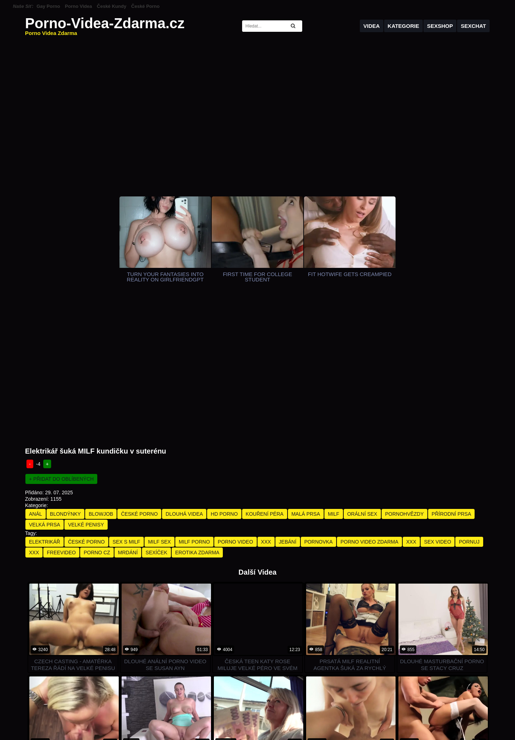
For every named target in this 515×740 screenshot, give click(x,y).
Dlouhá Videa (184, 370)
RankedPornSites (215, 716)
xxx (266, 398)
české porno (86, 398)
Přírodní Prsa (451, 370)
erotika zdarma (197, 408)
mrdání (128, 408)
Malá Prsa (305, 370)
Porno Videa (78, 6)
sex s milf (126, 398)
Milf (333, 370)
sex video (437, 398)
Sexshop (440, 26)
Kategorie (403, 26)
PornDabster (60, 716)
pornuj (469, 398)
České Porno (145, 6)
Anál (35, 370)
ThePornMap (176, 716)
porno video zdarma (369, 398)
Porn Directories (98, 716)
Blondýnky (65, 370)
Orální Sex (362, 370)
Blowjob (101, 370)
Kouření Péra (265, 370)
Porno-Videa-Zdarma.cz (105, 26)
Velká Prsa (44, 381)
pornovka (318, 398)
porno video (235, 398)
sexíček (156, 408)
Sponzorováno (369, 733)
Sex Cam (289, 716)
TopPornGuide (139, 716)
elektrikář (44, 398)
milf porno (194, 398)
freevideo (61, 408)
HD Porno (224, 370)
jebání (287, 398)
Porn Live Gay (257, 716)
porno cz (97, 408)
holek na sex (370, 716)
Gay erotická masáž (412, 716)
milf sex (159, 398)
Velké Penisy (86, 381)
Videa (371, 26)
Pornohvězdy (404, 370)
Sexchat (473, 26)
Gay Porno (48, 6)
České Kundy (111, 6)
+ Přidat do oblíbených (61, 335)
